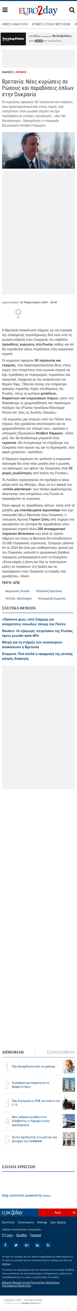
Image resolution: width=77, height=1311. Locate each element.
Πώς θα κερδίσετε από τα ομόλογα (33, 1066)
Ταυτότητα (8, 1222)
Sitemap (42, 1222)
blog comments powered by (26, 1195)
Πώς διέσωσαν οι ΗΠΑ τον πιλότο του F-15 (36, 1103)
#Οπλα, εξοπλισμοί (19, 598)
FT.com (7, 1235)
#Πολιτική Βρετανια (49, 591)
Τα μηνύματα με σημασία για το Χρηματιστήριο (30, 1085)
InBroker (6, 1264)
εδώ (39, 41)
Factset (35, 1235)
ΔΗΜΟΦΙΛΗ (13, 1052)
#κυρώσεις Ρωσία (17, 591)
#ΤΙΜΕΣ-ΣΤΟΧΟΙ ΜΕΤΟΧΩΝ (51, 24)
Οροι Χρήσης (58, 1222)
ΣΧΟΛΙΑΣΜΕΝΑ (61, 1052)
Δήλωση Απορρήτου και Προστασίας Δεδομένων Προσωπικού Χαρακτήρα (31, 1284)
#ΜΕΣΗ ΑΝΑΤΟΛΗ (15, 24)
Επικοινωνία (26, 1222)
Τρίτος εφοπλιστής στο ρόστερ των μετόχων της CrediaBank (34, 1139)
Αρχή (58, 1212)
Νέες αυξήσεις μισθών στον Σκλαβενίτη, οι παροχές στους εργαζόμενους (31, 1121)
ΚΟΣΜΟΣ (21, 72)
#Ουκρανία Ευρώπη (52, 598)
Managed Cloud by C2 (31, 1303)
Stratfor (21, 1235)
